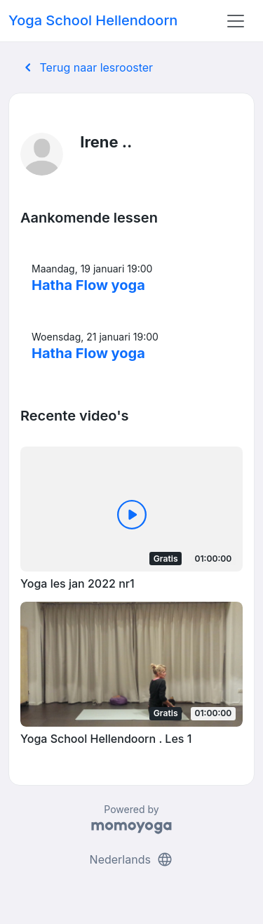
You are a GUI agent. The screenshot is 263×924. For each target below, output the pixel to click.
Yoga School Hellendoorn (92, 20)
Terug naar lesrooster (86, 67)
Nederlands (132, 859)
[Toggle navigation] (236, 21)
